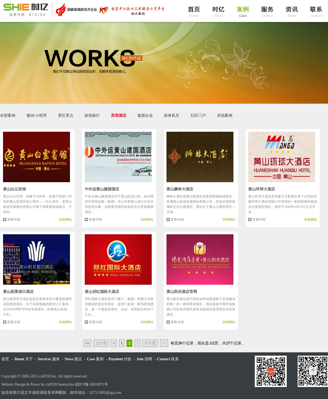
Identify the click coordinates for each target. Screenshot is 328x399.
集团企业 (145, 115)
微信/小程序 (37, 115)
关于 (23, 359)
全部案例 (7, 115)
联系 (168, 359)
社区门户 (198, 115)
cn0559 (45, 376)
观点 (73, 359)
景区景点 (65, 115)
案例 (95, 359)
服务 (49, 359)
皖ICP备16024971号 (91, 384)
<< (87, 343)
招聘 (144, 359)
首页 (5, 359)
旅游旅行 (92, 115)
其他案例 (224, 115)
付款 (120, 359)
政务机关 (171, 115)
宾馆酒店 (118, 115)
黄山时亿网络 (83, 9)
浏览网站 (65, 219)
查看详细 (13, 219)
